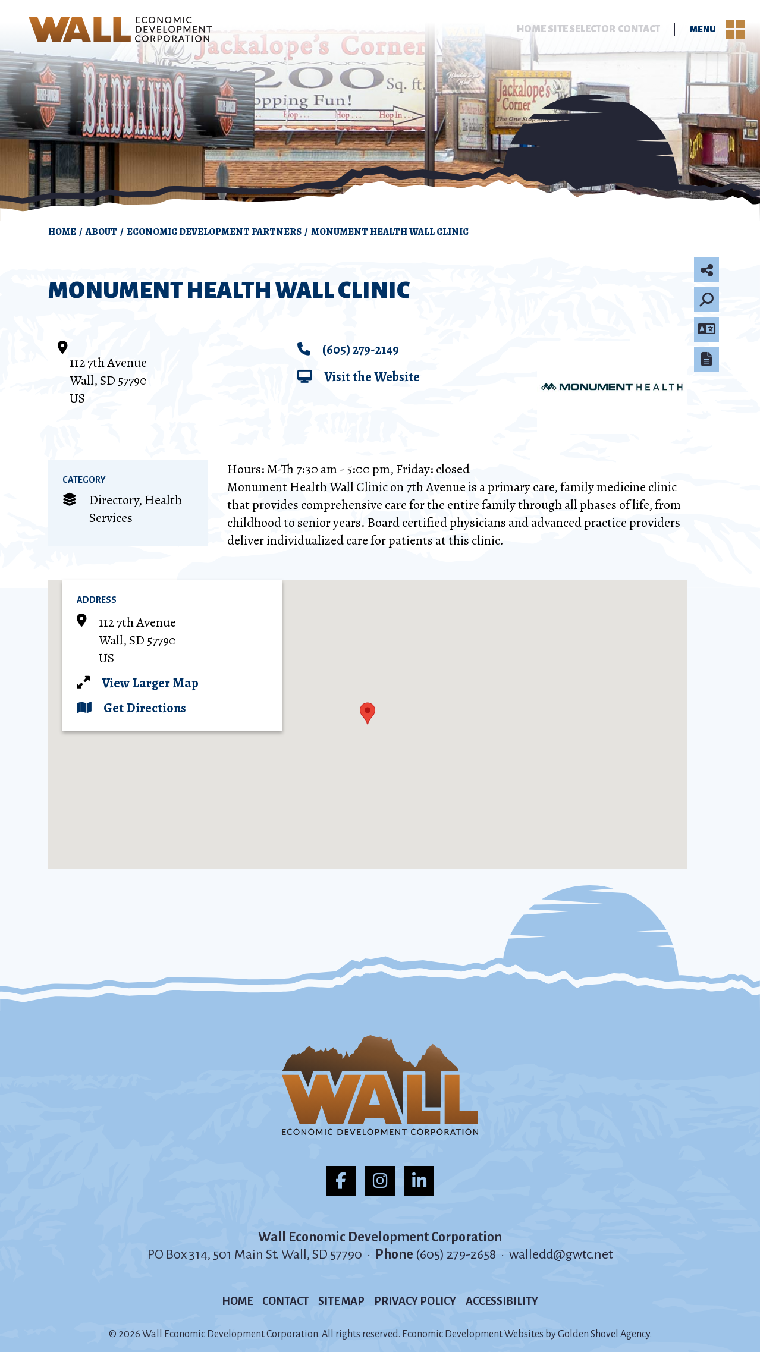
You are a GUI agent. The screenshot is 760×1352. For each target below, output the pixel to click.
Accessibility (502, 1301)
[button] (367, 713)
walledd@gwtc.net (561, 1254)
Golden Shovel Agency (604, 1334)
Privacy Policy (415, 1301)
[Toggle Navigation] (735, 29)
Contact (638, 29)
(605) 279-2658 (457, 1254)
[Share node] (706, 269)
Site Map (341, 1301)
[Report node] (706, 359)
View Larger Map (150, 683)
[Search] (706, 299)
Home (515, 29)
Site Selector (574, 29)
